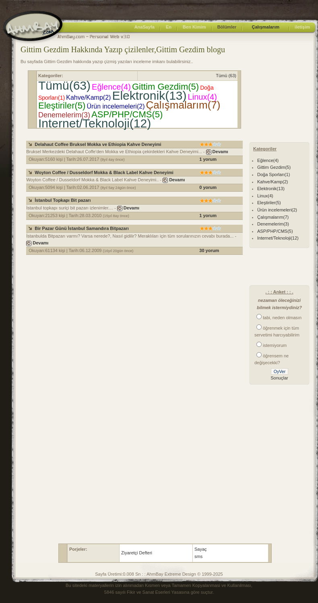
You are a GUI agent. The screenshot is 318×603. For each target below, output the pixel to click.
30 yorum (209, 250)
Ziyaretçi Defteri (136, 552)
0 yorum (208, 187)
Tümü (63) (226, 75)
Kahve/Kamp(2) (88, 97)
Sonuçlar (279, 377)
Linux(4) (202, 96)
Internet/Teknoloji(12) (94, 123)
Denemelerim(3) (64, 115)
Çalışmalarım (265, 27)
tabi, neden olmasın (282, 317)
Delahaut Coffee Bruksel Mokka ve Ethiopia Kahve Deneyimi (98, 144)
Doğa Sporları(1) (273, 174)
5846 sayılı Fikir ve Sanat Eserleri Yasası (144, 592)
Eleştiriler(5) (61, 105)
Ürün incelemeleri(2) (116, 106)
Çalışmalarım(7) (183, 105)
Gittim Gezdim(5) (165, 87)
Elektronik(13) (149, 95)
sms (198, 556)
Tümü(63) (64, 85)
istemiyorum (275, 345)
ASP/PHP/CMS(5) (127, 114)
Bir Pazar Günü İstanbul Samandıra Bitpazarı (82, 228)
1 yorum (208, 159)
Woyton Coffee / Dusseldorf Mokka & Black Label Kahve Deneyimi (104, 172)
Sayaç (200, 549)
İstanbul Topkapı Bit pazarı (63, 200)
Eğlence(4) (111, 86)
